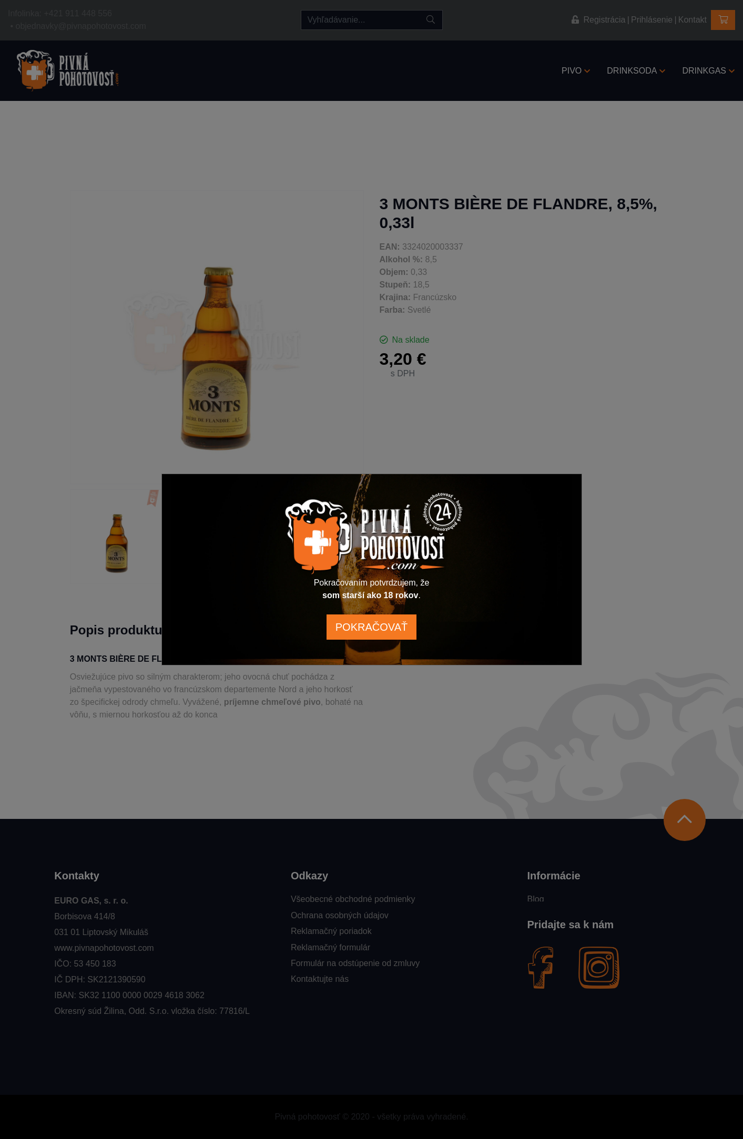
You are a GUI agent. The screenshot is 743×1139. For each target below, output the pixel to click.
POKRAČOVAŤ (371, 627)
